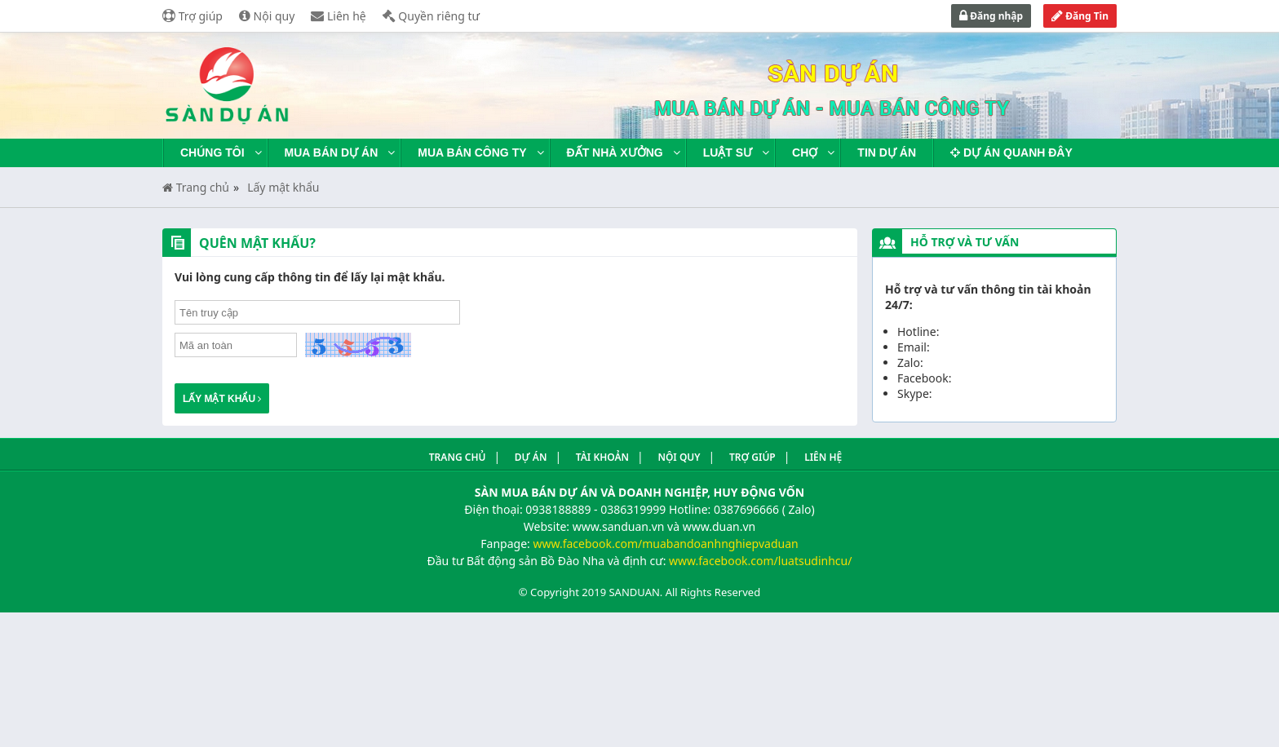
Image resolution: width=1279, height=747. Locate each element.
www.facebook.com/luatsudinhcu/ (760, 560)
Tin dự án (886, 152)
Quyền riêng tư (431, 16)
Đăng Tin (1080, 16)
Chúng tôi (212, 152)
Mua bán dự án (331, 152)
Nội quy (266, 16)
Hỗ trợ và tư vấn (964, 242)
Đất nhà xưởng (615, 152)
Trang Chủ (457, 457)
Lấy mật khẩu (283, 187)
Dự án (531, 457)
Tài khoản (602, 457)
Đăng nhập (991, 16)
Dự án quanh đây (1011, 152)
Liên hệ (338, 16)
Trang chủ (195, 187)
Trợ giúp (192, 16)
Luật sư (727, 152)
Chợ (804, 152)
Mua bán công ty (472, 152)
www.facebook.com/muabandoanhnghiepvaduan (665, 543)
